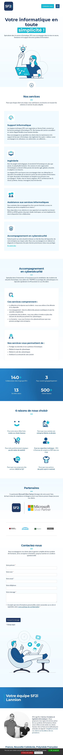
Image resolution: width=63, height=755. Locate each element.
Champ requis (10, 624)
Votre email (10, 578)
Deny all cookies (27, 752)
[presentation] (18, 613)
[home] (8, 6)
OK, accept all (54, 750)
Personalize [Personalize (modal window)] (38, 752)
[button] (57, 6)
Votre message (11, 592)
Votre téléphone (11, 585)
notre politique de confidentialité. (28, 607)
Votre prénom (10, 565)
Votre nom (9, 572)
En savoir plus (11, 246)
